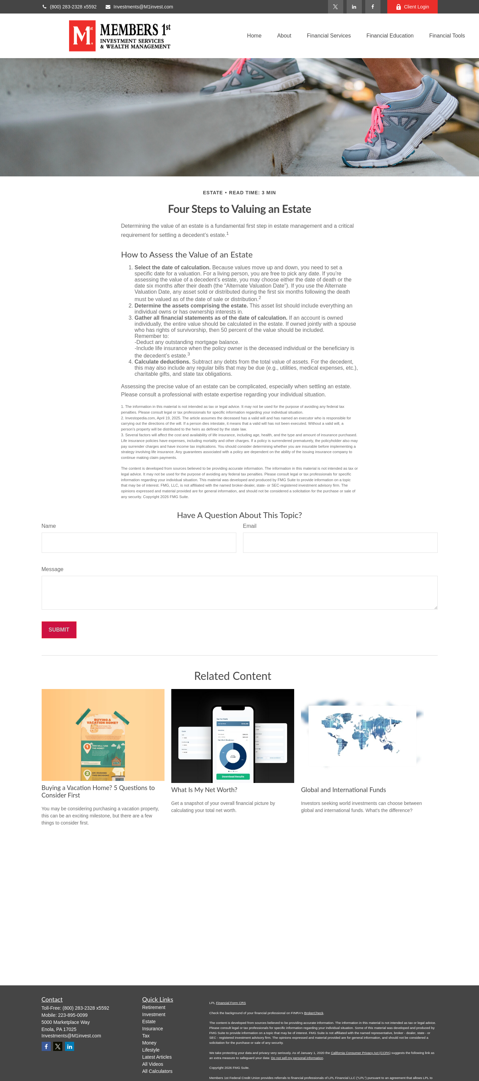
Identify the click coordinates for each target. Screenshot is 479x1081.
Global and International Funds (343, 789)
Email (250, 526)
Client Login (412, 7)
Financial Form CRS (231, 1003)
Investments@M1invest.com (139, 6)
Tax (146, 1035)
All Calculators (157, 1071)
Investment (153, 1014)
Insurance (152, 1028)
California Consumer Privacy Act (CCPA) (360, 1053)
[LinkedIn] (354, 7)
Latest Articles (157, 1057)
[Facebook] (372, 7)
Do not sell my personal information (297, 1058)
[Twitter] (335, 7)
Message (53, 569)
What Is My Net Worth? (204, 789)
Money (149, 1043)
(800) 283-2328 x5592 (69, 6)
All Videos (152, 1064)
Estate (149, 1021)
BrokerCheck (313, 1013)
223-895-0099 (73, 1015)
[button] (254, 36)
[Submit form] (59, 629)
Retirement (153, 1007)
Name (49, 526)
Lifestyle (150, 1050)
